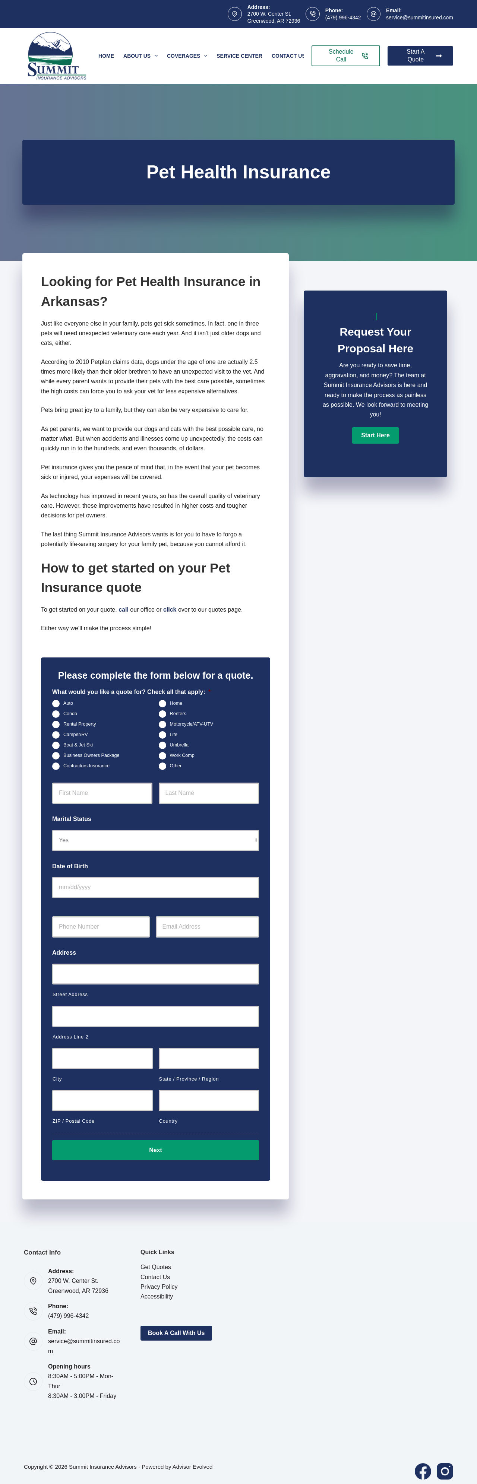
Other (176, 766)
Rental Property (79, 724)
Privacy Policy (159, 1282)
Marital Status (71, 819)
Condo (70, 714)
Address (64, 952)
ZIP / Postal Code (74, 1121)
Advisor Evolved (193, 1462)
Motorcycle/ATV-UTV (192, 724)
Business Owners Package (91, 755)
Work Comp (182, 755)
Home (106, 56)
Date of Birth (70, 866)
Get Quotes (155, 1262)
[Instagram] (445, 1466)
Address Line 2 (70, 1037)
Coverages (188, 55)
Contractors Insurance (86, 766)
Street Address (70, 994)
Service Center (239, 56)
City (57, 1079)
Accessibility (156, 1292)
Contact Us (289, 56)
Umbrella (179, 745)
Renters (178, 714)
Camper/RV (75, 735)
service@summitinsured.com (419, 17)
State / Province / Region (189, 1079)
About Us (142, 55)
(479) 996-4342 (343, 17)
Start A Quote (424, 55)
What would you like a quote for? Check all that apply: (131, 692)
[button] (375, 435)
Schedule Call (348, 55)
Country (168, 1121)
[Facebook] (423, 1466)
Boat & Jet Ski (78, 745)
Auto (68, 703)
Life (173, 735)
